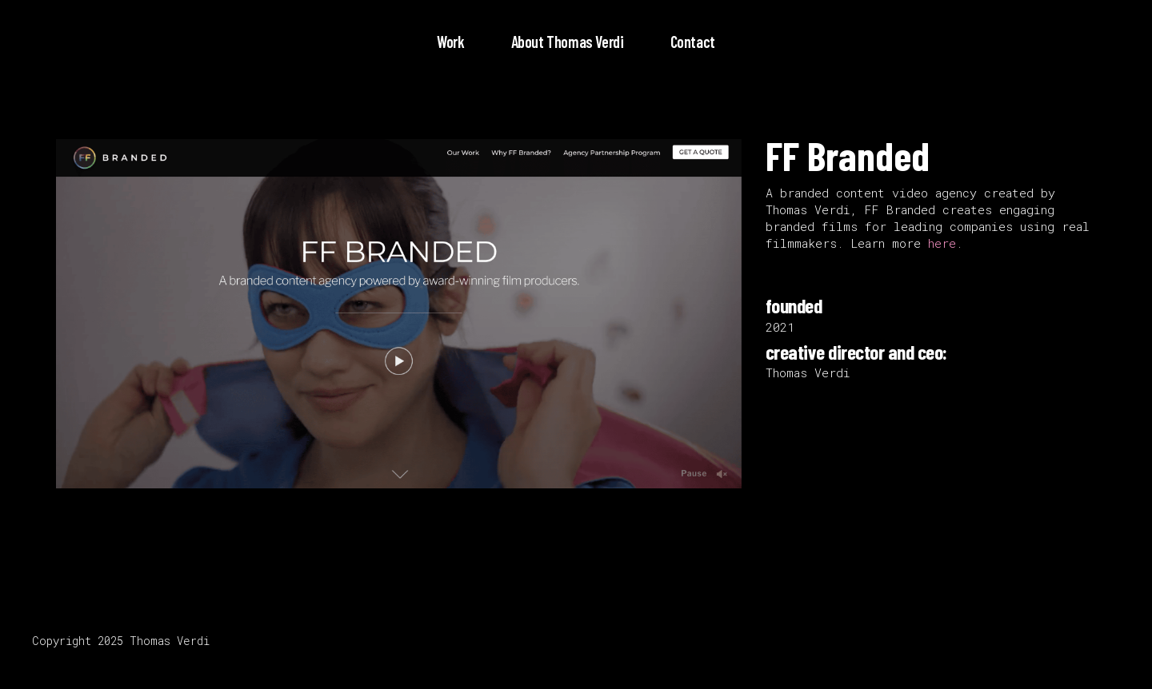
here (942, 243)
